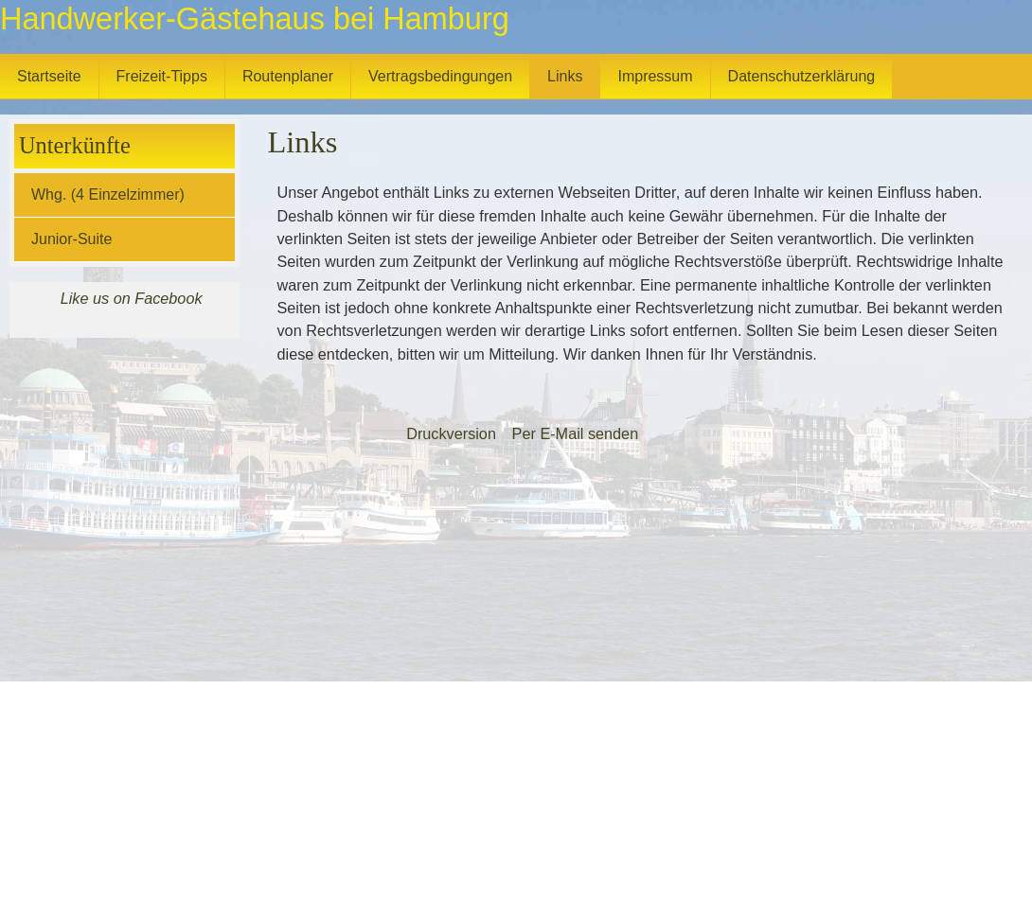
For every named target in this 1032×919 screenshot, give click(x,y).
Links (564, 76)
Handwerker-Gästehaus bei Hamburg (254, 19)
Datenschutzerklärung (802, 76)
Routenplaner (287, 76)
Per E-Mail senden (575, 433)
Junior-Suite (71, 239)
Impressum (654, 76)
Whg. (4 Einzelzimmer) (108, 194)
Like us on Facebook (132, 298)
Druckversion (451, 433)
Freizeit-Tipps (161, 76)
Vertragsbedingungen (440, 76)
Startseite (49, 76)
